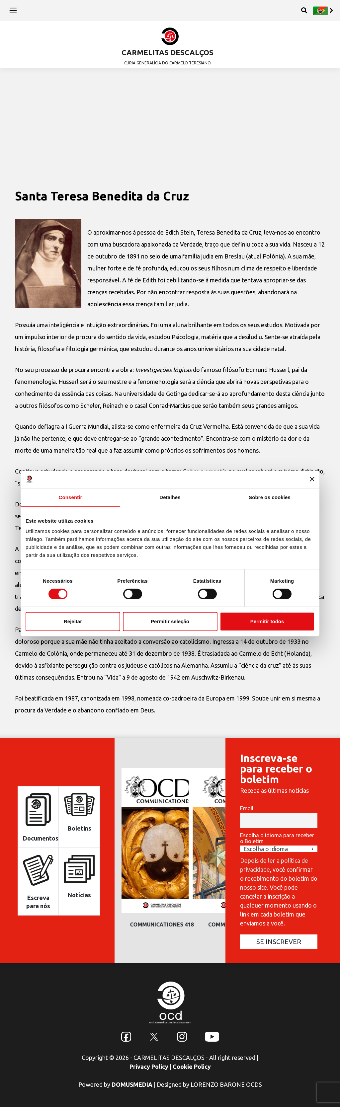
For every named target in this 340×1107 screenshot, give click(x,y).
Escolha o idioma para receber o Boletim (277, 838)
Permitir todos (267, 621)
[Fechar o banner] (312, 479)
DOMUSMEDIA (132, 1084)
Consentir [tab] (70, 497)
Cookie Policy (192, 1066)
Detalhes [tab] (169, 497)
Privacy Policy (148, 1066)
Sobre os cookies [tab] (270, 497)
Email (246, 808)
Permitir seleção (170, 621)
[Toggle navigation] (13, 10)
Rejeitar (73, 621)
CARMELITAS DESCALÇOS (167, 52)
